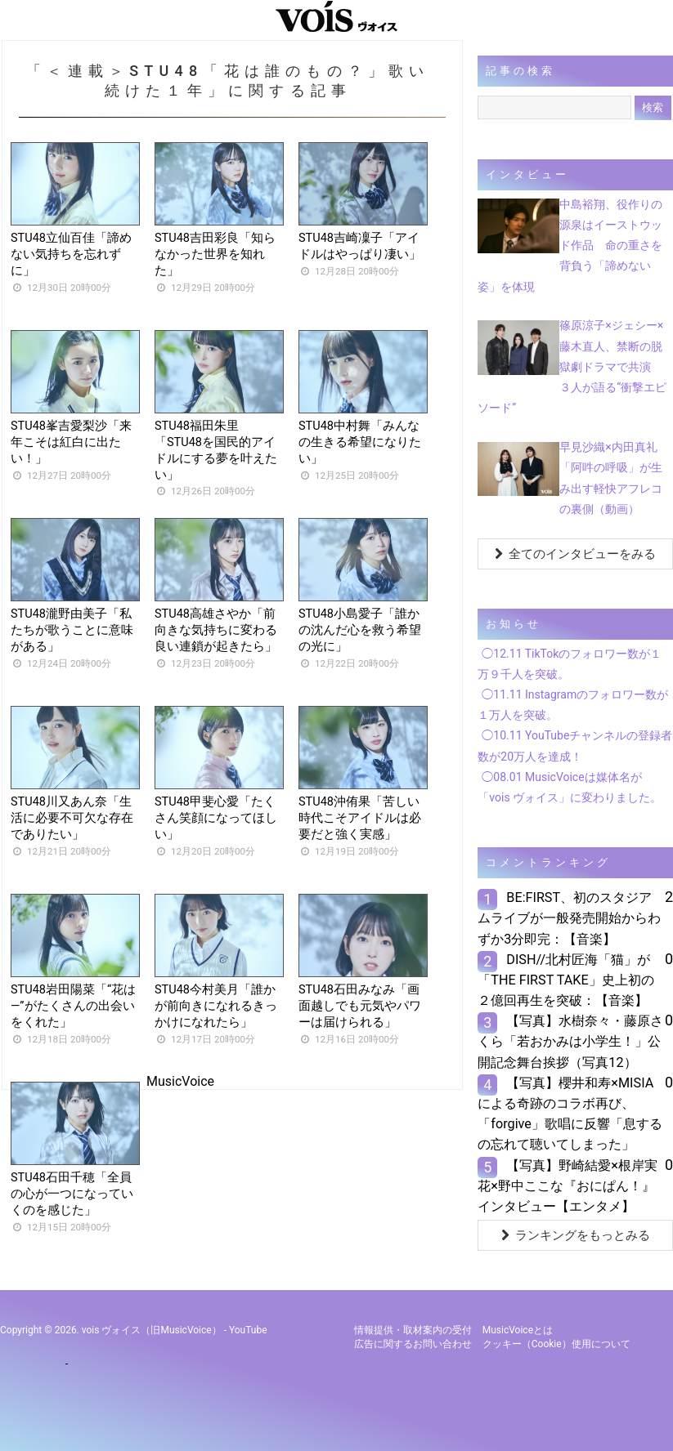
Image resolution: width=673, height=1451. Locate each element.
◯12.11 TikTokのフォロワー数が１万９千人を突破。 (570, 664)
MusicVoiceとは (517, 1330)
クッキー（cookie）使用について (556, 1344)
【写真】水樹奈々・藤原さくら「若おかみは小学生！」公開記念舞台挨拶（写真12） (570, 1041)
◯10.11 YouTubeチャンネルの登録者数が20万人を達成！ (575, 745)
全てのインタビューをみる (575, 554)
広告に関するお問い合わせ (413, 1344)
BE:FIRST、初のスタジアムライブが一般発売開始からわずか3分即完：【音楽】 (569, 918)
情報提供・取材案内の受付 (413, 1330)
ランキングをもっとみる (575, 1235)
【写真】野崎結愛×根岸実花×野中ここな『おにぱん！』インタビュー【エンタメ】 (567, 1186)
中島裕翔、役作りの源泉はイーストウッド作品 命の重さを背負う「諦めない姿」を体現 (570, 245)
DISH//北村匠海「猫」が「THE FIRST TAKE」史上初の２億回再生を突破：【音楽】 (565, 980)
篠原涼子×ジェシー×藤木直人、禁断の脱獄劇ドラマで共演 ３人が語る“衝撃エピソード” (572, 366)
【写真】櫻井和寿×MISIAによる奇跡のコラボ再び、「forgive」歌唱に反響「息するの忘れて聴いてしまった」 (570, 1114)
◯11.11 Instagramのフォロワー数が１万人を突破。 (573, 704)
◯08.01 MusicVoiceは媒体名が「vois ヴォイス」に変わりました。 (570, 787)
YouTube (248, 1330)
